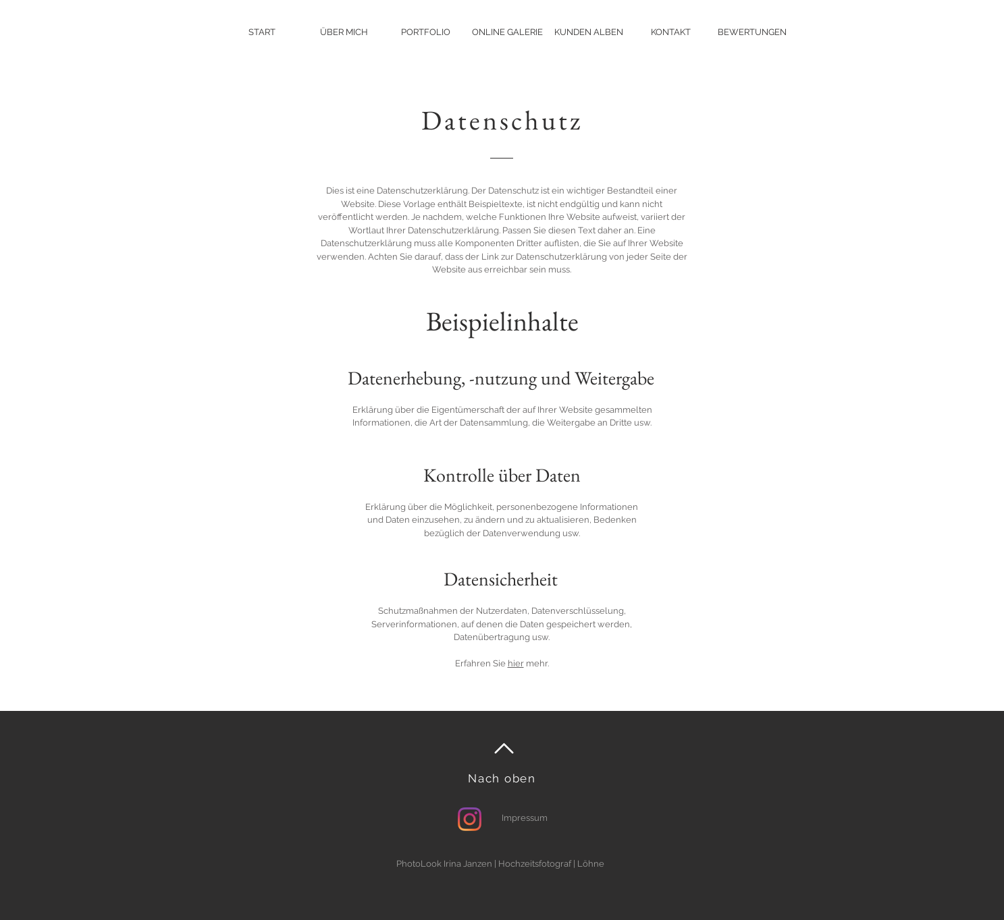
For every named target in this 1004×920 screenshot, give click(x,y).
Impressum (525, 818)
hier (516, 663)
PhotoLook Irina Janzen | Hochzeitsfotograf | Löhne (500, 864)
